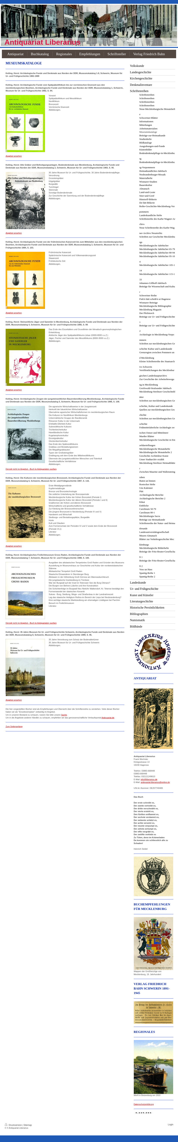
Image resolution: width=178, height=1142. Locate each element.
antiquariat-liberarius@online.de (155, 782)
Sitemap (28, 1125)
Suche (64, 715)
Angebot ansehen (14, 156)
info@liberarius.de (149, 779)
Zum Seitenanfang (14, 726)
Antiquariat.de (108, 718)
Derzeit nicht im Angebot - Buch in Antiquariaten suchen (31, 469)
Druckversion (13, 1125)
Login (170, 1124)
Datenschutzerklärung (144, 1104)
